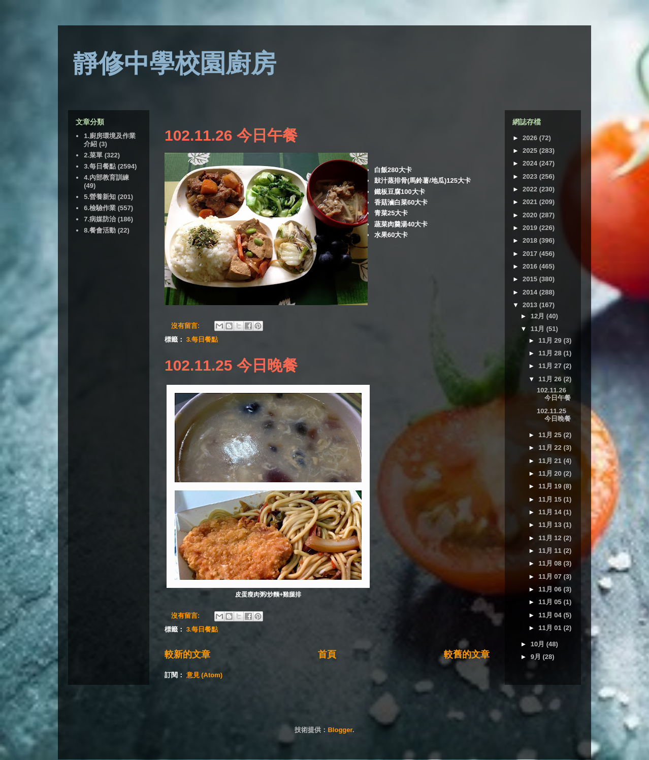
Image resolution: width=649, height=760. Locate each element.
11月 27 (550, 366)
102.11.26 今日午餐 (231, 135)
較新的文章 (187, 654)
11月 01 (550, 628)
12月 (538, 316)
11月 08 (550, 563)
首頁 (327, 654)
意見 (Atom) (204, 675)
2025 (531, 150)
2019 (531, 228)
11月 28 (550, 353)
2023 (531, 176)
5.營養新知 (100, 197)
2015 (531, 279)
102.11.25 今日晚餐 (231, 365)
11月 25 (550, 435)
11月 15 (550, 499)
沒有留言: (186, 325)
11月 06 (550, 589)
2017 (531, 253)
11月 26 (550, 379)
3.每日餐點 (202, 339)
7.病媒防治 (100, 219)
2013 (531, 305)
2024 (531, 163)
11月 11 (550, 550)
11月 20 (550, 473)
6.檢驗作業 (100, 208)
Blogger (340, 730)
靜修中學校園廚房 (174, 63)
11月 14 (550, 512)
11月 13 (550, 524)
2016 (531, 266)
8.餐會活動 (100, 230)
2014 (531, 292)
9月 (537, 656)
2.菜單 (93, 155)
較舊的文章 (467, 654)
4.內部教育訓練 (106, 177)
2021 (531, 202)
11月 (538, 329)
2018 (531, 240)
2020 (531, 215)
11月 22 (550, 447)
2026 (531, 138)
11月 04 (550, 615)
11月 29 (550, 340)
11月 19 (550, 486)
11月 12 (550, 538)
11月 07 (550, 576)
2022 (531, 189)
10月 (538, 644)
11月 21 (550, 461)
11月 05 (550, 602)
